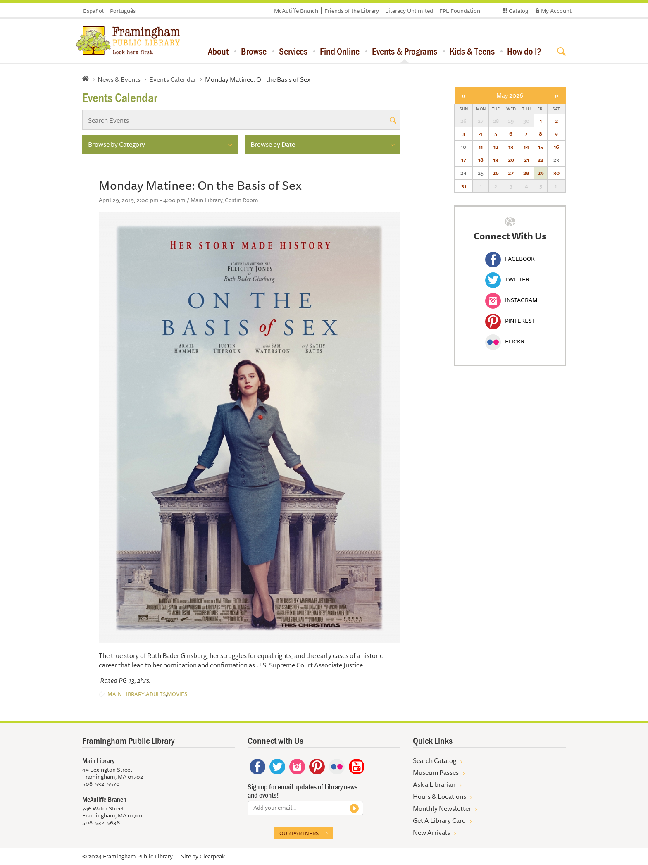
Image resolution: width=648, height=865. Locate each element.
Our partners (299, 833)
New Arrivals (431, 832)
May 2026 (509, 95)
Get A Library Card (439, 820)
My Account (556, 10)
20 (511, 159)
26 (496, 173)
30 (556, 173)
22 (540, 159)
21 (526, 159)
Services (293, 51)
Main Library (126, 694)
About (218, 51)
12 (495, 147)
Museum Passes (436, 772)
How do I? (524, 51)
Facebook (510, 258)
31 (463, 186)
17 (463, 159)
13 (510, 147)
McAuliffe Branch (296, 10)
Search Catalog (434, 760)
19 (495, 159)
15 (540, 147)
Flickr (504, 341)
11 (481, 147)
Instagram (511, 300)
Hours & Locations (439, 796)
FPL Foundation (459, 10)
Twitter (507, 279)
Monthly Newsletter (442, 808)
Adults (156, 694)
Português (123, 10)
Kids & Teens (472, 51)
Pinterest (510, 320)
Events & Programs (404, 51)
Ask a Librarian (434, 784)
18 (481, 159)
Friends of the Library (351, 10)
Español (93, 10)
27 (511, 173)
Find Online (340, 51)
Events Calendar (172, 79)
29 (541, 173)
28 (526, 173)
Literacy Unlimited (409, 10)
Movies (177, 694)
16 (556, 147)
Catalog (518, 10)
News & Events (119, 79)
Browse (254, 51)
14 (526, 147)
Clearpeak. (213, 856)
